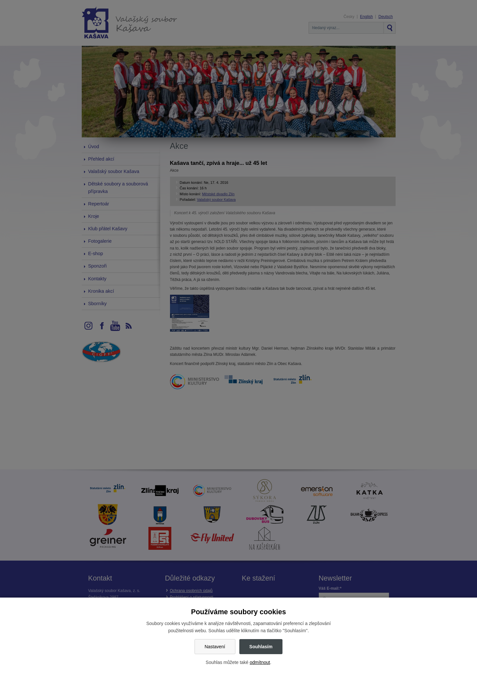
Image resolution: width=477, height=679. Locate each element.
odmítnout (260, 662)
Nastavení (215, 646)
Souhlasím (261, 646)
